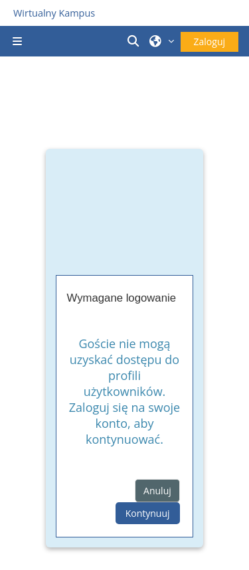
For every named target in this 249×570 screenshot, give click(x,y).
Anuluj (157, 490)
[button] (134, 41)
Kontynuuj (147, 513)
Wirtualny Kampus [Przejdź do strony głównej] (54, 13)
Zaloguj (209, 41)
